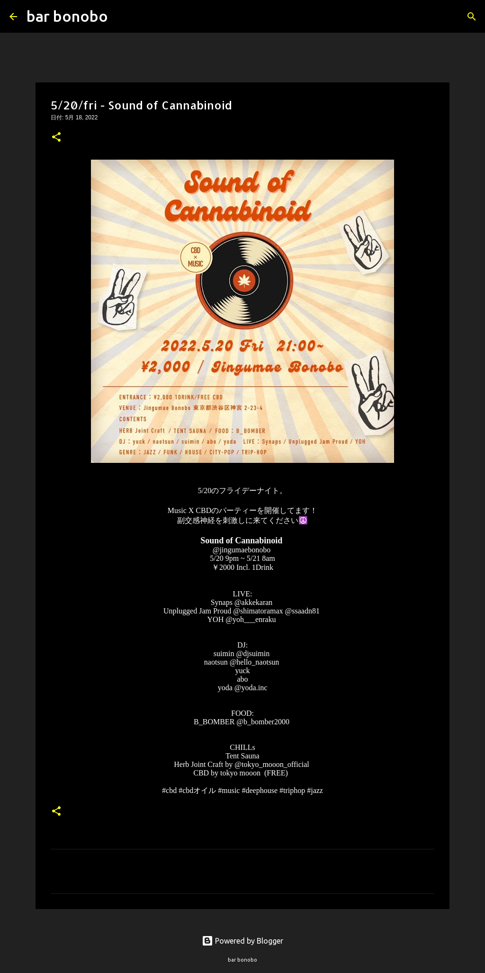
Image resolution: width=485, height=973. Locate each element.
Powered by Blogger (242, 941)
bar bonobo (67, 16)
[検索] (121, 16)
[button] (56, 137)
